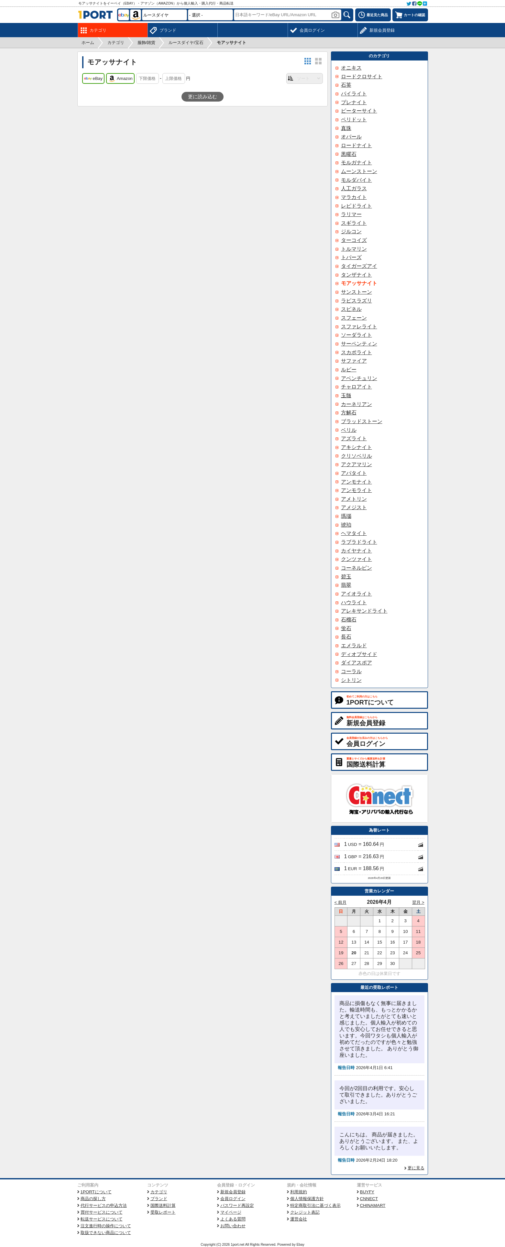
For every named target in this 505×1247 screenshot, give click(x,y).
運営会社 (298, 1219)
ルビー (349, 369)
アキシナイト (356, 447)
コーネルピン (356, 568)
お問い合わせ (233, 1225)
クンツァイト (356, 559)
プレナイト (354, 102)
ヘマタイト (354, 533)
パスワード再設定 (237, 1205)
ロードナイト (356, 145)
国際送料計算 (163, 1205)
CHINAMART (373, 1205)
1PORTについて (96, 1191)
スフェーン (354, 318)
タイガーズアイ (359, 266)
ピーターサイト (359, 111)
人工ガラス (354, 188)
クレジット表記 (305, 1212)
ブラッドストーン (361, 421)
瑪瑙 (346, 516)
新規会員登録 (233, 1191)
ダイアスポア (356, 662)
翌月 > (418, 902)
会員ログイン (233, 1198)
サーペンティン (359, 343)
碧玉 (346, 576)
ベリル (349, 430)
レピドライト (356, 206)
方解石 (349, 412)
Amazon (120, 78)
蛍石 (346, 628)
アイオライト (356, 593)
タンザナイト (356, 275)
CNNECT (369, 1198)
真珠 (346, 128)
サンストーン (356, 292)
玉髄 (346, 395)
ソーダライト (356, 335)
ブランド (158, 1198)
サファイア (354, 361)
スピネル (351, 309)
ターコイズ (354, 240)
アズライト (354, 438)
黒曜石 (349, 154)
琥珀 (346, 525)
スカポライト (356, 352)
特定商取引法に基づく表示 (315, 1205)
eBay (93, 78)
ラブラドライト (359, 542)
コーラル (351, 671)
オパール (351, 136)
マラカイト (354, 197)
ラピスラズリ (356, 300)
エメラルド (354, 645)
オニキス (351, 68)
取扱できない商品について (106, 1232)
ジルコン (351, 231)
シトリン (351, 680)
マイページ (230, 1212)
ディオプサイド (359, 654)
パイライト (354, 93)
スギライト (354, 223)
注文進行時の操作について (106, 1225)
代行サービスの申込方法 (104, 1205)
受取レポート (163, 1212)
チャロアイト (356, 386)
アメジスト (354, 507)
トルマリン (354, 249)
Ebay (300, 1244)
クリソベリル (356, 456)
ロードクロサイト (361, 76)
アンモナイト (356, 482)
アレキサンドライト (364, 611)
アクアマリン (356, 464)
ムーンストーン (359, 171)
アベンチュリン (359, 378)
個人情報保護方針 (307, 1198)
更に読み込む (202, 96)
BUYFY (367, 1191)
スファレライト (359, 326)
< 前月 (341, 902)
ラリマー (351, 214)
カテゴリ (158, 1191)
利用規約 (298, 1191)
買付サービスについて (102, 1212)
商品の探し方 (93, 1198)
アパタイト (354, 473)
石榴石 (349, 619)
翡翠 (346, 585)
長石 (346, 637)
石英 (346, 85)
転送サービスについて (102, 1219)
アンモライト (356, 490)
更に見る (416, 1167)
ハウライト (354, 602)
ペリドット (354, 119)
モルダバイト (356, 180)
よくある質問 (233, 1219)
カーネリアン (356, 404)
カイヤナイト (356, 550)
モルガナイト (356, 162)
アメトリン (354, 499)
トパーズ (351, 257)
